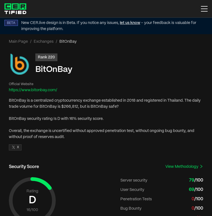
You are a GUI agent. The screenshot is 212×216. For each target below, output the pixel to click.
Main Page (18, 42)
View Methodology (184, 166)
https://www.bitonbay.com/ (33, 90)
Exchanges (44, 42)
